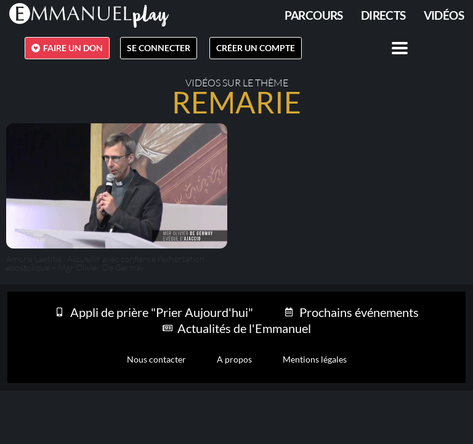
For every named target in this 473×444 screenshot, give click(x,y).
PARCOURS (314, 15)
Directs (383, 15)
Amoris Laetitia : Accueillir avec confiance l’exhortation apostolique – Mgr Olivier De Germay (105, 263)
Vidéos (444, 15)
